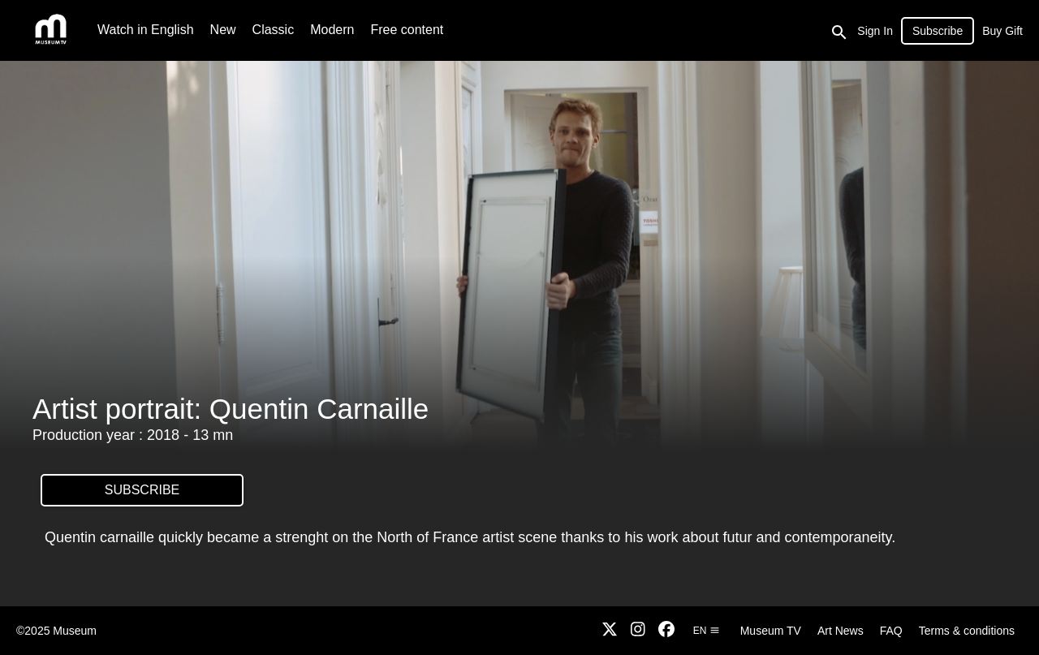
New (223, 30)
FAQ (891, 630)
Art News (840, 630)
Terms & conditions (967, 630)
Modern (332, 30)
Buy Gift (1002, 30)
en (706, 630)
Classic (273, 30)
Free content (406, 30)
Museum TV (770, 630)
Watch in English (145, 30)
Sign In (875, 30)
